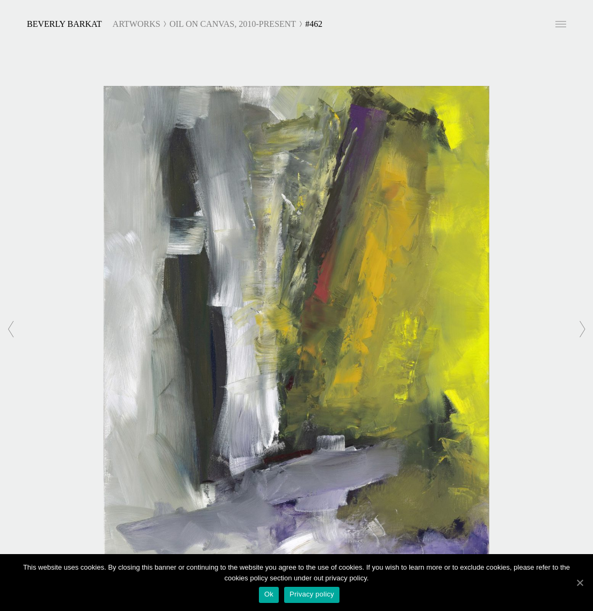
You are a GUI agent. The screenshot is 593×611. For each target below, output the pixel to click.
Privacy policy (312, 594)
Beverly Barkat (64, 23)
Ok (268, 594)
